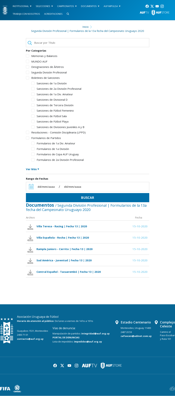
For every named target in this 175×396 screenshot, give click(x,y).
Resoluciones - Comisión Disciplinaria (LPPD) (56, 132)
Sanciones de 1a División (49, 83)
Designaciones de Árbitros (45, 67)
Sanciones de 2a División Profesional (56, 88)
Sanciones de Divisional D (49, 99)
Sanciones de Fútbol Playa (49, 121)
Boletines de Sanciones (43, 78)
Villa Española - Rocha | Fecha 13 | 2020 (58, 238)
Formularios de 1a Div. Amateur (53, 143)
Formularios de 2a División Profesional (57, 160)
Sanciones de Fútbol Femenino (52, 110)
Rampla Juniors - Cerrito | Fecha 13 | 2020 (60, 249)
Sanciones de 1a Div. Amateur (52, 94)
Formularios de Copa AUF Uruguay (55, 154)
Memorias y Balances (41, 56)
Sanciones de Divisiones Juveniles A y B (57, 127)
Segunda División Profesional (46, 72)
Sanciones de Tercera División (52, 105)
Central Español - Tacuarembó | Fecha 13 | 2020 (64, 272)
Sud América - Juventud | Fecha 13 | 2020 (60, 260)
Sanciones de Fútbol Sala (49, 116)
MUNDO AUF (36, 61)
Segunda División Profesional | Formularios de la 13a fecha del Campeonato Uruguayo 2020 (87, 31)
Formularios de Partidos (43, 138)
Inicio (85, 26)
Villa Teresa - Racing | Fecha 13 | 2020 (57, 226)
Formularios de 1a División (50, 149)
